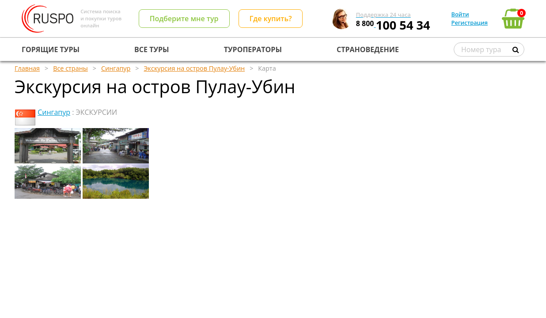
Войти (460, 14)
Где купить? (271, 18)
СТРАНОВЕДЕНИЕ (368, 49)
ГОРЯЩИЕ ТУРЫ (51, 49)
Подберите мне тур (184, 18)
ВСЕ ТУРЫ (151, 49)
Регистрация (469, 22)
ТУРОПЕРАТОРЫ (253, 49)
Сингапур (54, 112)
